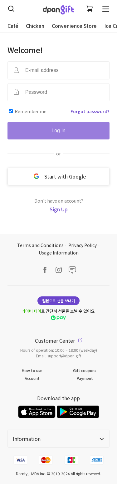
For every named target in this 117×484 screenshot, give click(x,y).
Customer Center (58, 340)
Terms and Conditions (40, 245)
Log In (58, 130)
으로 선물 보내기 (58, 300)
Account (32, 378)
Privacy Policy (82, 245)
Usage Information (59, 253)
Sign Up (59, 209)
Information (58, 438)
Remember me (30, 111)
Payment (85, 378)
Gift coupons (84, 370)
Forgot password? (90, 111)
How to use (32, 370)
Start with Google (58, 176)
